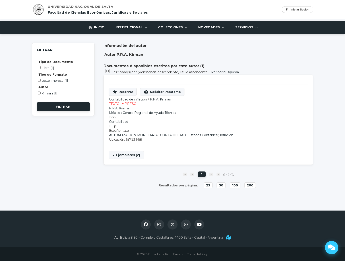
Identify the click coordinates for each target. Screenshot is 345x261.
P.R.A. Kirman (160, 99)
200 (250, 185)
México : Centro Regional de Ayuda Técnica (142, 113)
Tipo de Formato (52, 75)
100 (235, 185)
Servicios (246, 27)
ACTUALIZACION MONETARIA (133, 135)
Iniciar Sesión (297, 9)
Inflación (226, 135)
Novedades (211, 27)
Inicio (97, 27)
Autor (43, 87)
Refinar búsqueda (225, 72)
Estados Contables (202, 135)
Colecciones (172, 27)
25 (208, 185)
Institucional (131, 27)
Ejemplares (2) (128, 155)
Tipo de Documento (55, 62)
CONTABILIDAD (173, 135)
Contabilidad (118, 122)
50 (221, 185)
